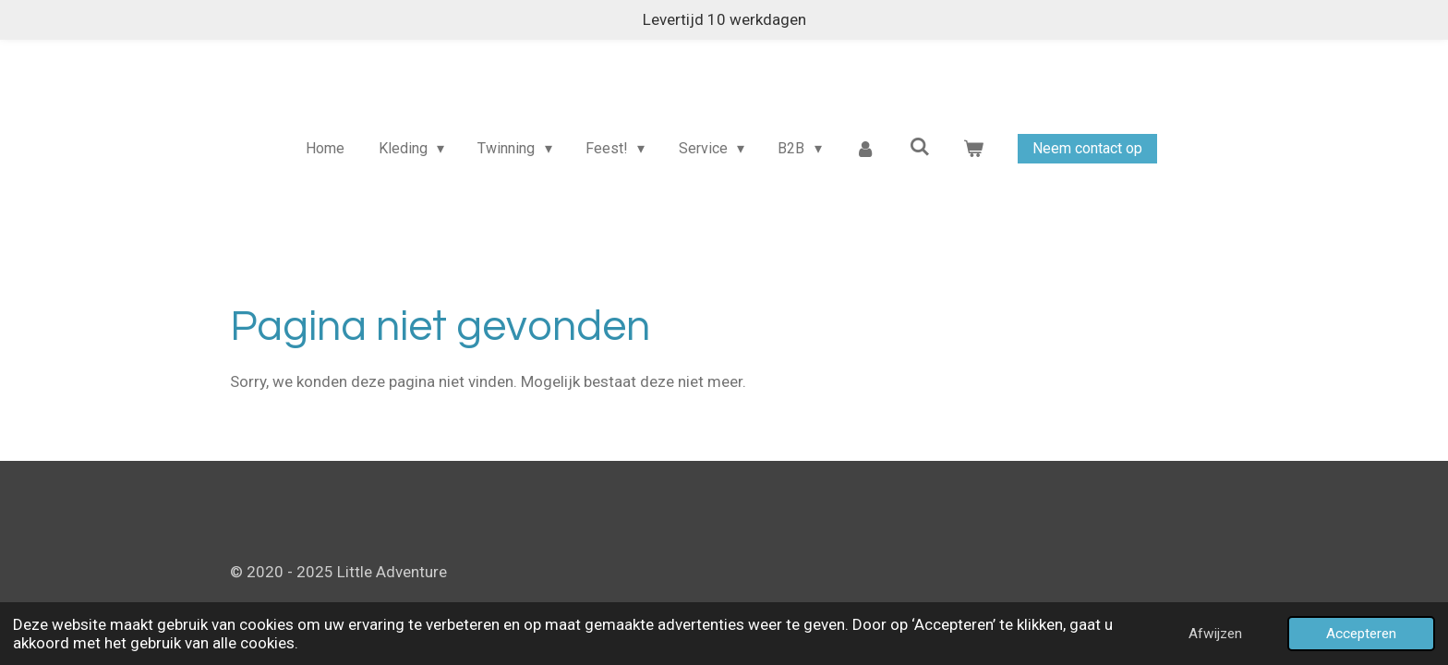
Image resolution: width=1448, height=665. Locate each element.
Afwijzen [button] (1215, 633)
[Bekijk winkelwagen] (973, 148)
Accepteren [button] (1361, 633)
